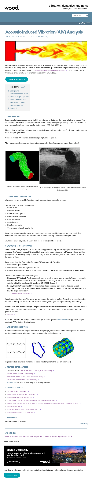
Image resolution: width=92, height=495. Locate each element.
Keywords (12, 108)
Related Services (15, 105)
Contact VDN (12, 383)
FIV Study (10, 314)
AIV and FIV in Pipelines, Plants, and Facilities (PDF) (36, 371)
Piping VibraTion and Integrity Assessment (21, 394)
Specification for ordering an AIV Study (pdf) (22, 380)
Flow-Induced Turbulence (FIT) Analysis (20, 413)
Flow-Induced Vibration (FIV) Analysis (19, 397)
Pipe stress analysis (13, 407)
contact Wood (62, 320)
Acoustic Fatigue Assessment (17, 391)
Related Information (16, 102)
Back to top (84, 424)
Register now (11, 475)
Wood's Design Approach (18, 97)
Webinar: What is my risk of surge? (57, 436)
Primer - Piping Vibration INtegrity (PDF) (20, 374)
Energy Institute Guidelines (21, 294)
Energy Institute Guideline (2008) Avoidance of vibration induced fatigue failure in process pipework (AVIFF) (42, 403)
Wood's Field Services (17, 100)
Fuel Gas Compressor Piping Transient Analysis (23, 410)
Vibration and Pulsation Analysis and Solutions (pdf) (25, 377)
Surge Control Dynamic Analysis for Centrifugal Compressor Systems (31, 400)
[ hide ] (22, 87)
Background (13, 91)
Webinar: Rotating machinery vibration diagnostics (23, 436)
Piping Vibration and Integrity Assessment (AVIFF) (49, 70)
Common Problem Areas (18, 94)
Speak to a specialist (16, 79)
